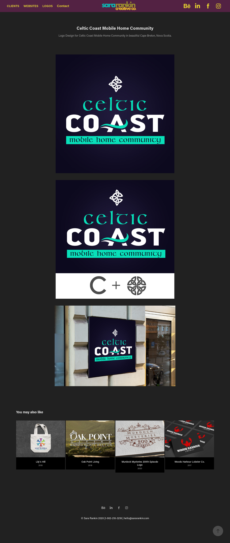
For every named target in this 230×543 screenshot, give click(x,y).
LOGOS (47, 6)
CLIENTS (13, 6)
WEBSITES (31, 6)
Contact (63, 6)
